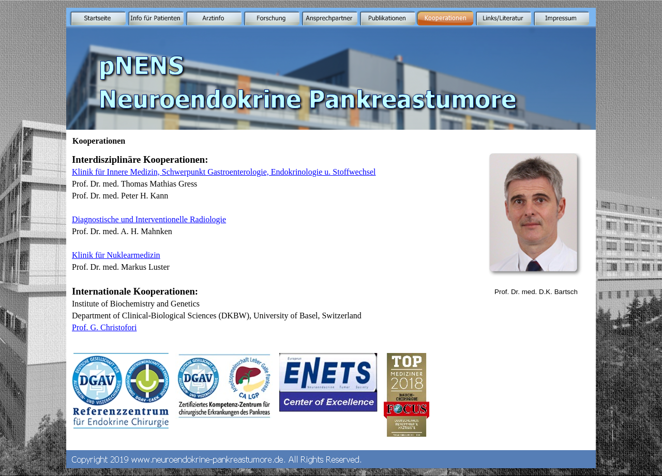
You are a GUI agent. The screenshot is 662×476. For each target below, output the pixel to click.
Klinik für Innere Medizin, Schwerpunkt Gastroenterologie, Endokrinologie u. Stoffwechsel (224, 171)
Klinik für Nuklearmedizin (116, 255)
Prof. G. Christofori (104, 327)
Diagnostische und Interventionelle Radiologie (149, 219)
